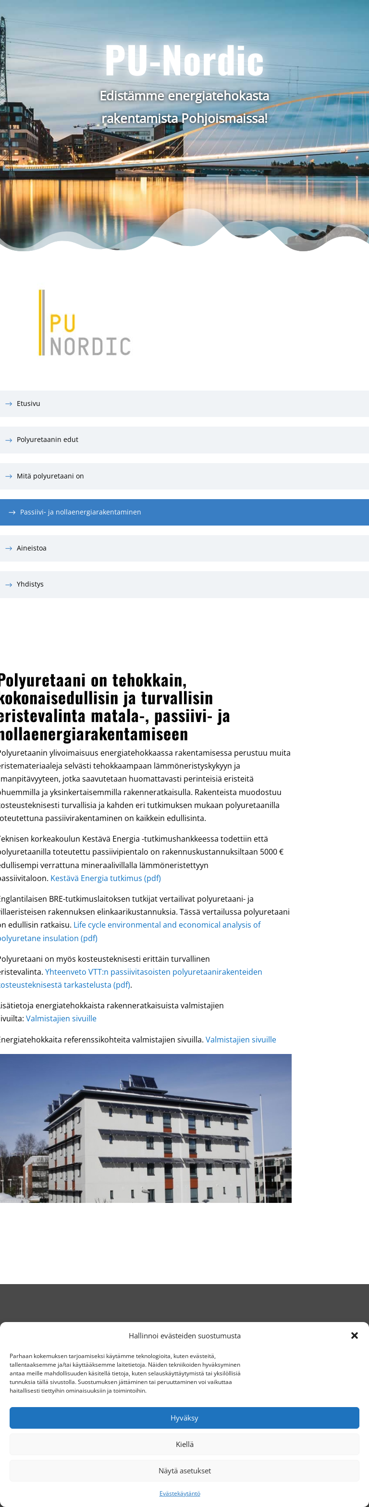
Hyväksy (184, 1417)
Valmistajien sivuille (61, 1018)
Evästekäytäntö (180, 1493)
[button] (354, 1335)
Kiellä (185, 1444)
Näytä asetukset (185, 1470)
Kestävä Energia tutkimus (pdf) (105, 878)
